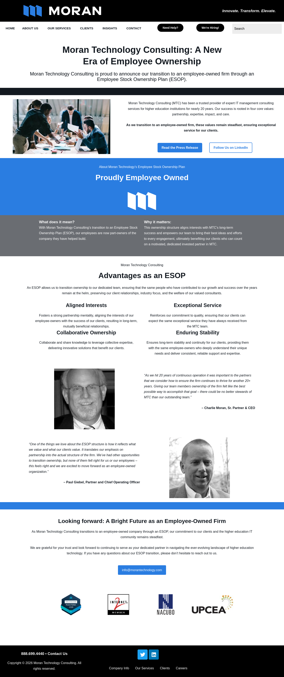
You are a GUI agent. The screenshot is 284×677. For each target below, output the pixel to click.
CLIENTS (93, 28)
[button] (33, 28)
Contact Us (57, 655)
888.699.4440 (32, 655)
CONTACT (14, 38)
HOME (11, 28)
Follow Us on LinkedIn (231, 156)
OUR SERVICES (63, 28)
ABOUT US (32, 28)
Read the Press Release (180, 156)
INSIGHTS (118, 28)
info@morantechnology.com (142, 579)
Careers (181, 670)
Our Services (144, 670)
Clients (165, 670)
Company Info (119, 670)
